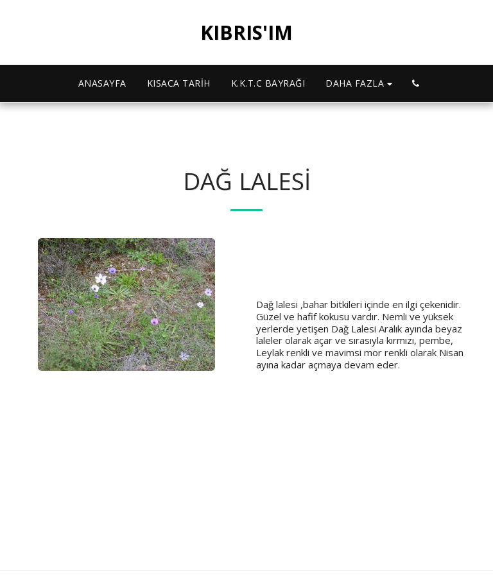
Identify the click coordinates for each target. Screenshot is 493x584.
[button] (416, 83)
